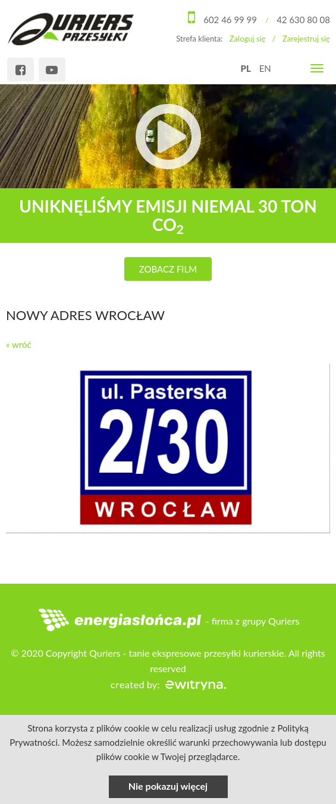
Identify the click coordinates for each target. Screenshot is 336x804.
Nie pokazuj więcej (168, 786)
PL (246, 68)
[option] (168, 182)
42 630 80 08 (303, 19)
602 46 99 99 (230, 19)
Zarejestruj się (306, 38)
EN (265, 68)
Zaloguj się (248, 38)
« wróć (19, 344)
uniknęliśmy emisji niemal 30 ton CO (167, 215)
